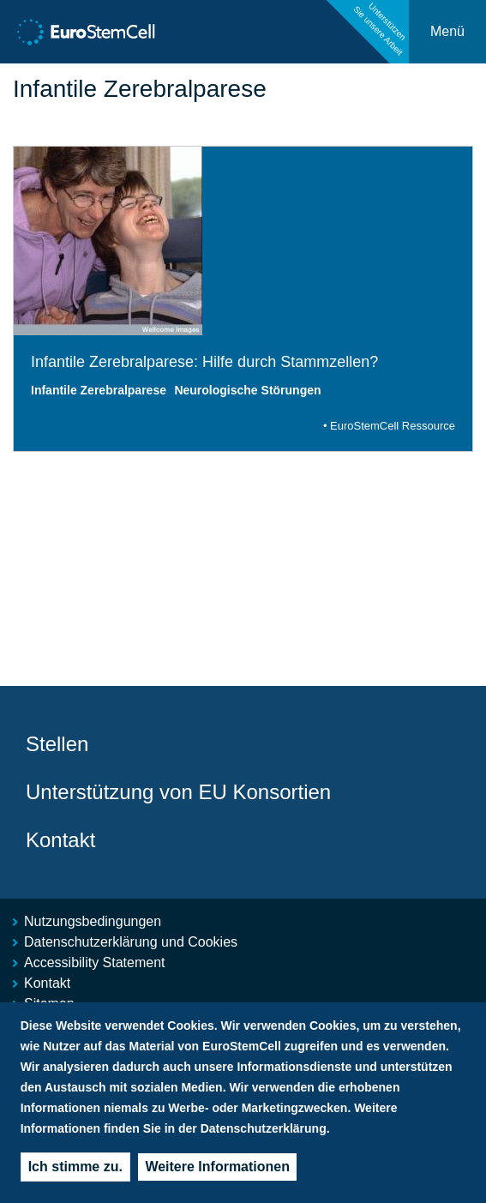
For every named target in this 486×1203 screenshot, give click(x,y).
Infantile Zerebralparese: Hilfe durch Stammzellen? (204, 361)
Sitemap (49, 1003)
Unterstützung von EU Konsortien (178, 791)
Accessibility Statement (94, 962)
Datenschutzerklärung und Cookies (130, 942)
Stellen (57, 743)
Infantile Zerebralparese (98, 390)
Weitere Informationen (217, 1172)
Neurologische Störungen (247, 390)
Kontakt (60, 839)
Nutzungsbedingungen (92, 921)
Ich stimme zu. (75, 1172)
